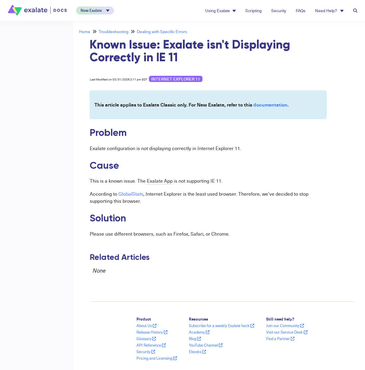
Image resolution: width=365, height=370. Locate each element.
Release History (152, 332)
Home (84, 31)
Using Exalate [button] (220, 10)
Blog (195, 338)
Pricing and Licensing (156, 358)
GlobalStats (130, 194)
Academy (199, 332)
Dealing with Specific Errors (162, 31)
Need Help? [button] (329, 10)
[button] (95, 11)
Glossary (146, 338)
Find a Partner (280, 338)
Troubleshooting (113, 31)
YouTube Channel (206, 345)
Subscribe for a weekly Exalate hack (221, 325)
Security (278, 10)
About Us (146, 325)
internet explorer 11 (175, 79)
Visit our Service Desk (287, 332)
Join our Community (285, 325)
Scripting (253, 10)
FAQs (300, 10)
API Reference (151, 345)
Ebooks (197, 351)
